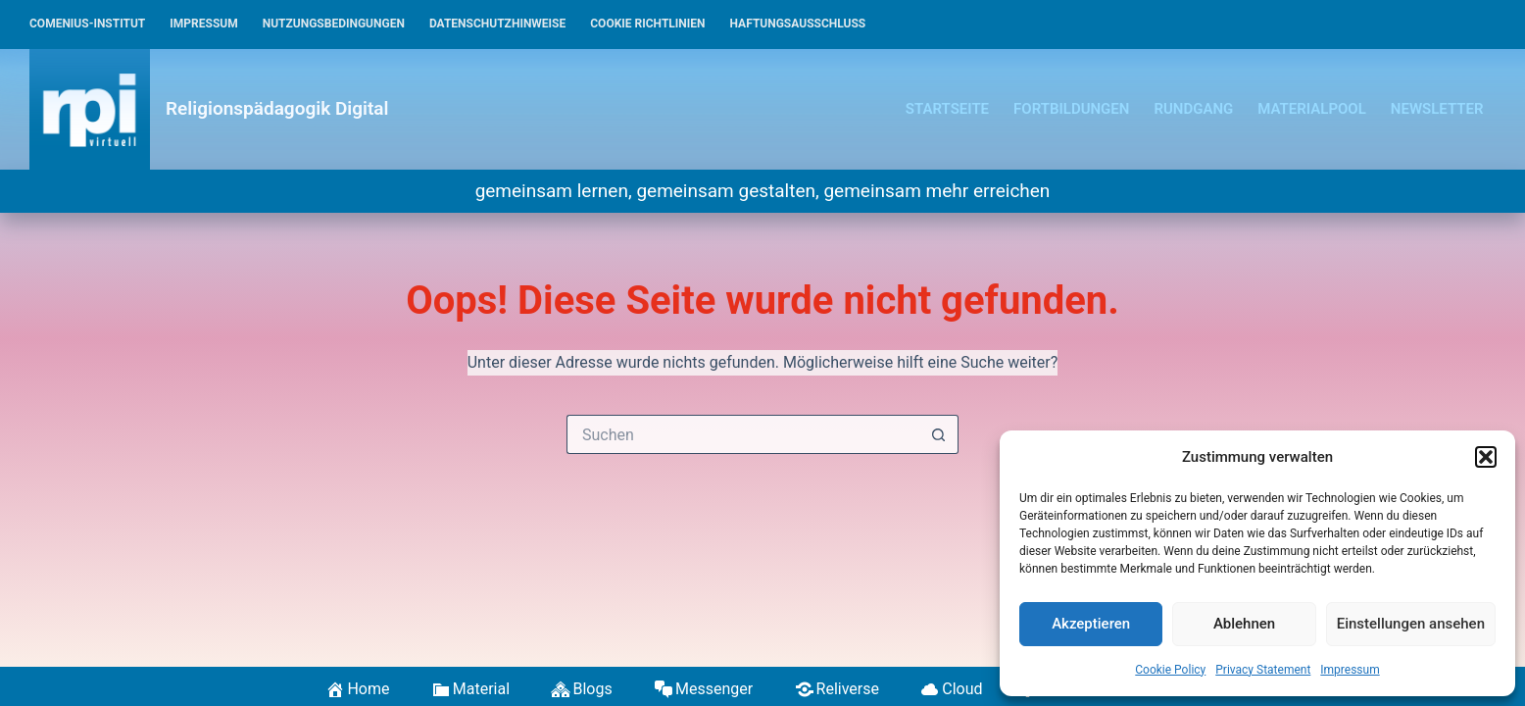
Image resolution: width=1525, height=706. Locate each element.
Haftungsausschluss (798, 23)
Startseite (947, 109)
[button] (1486, 457)
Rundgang (1193, 109)
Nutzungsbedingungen (334, 23)
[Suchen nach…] (742, 434)
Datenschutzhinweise (497, 23)
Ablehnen (1244, 623)
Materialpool (1311, 109)
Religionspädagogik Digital (277, 108)
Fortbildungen (1071, 109)
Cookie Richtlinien (647, 23)
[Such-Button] (939, 434)
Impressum (1349, 670)
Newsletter (1437, 109)
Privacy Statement (1262, 670)
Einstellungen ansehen (1411, 623)
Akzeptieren (1091, 623)
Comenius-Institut (87, 23)
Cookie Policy (1170, 670)
